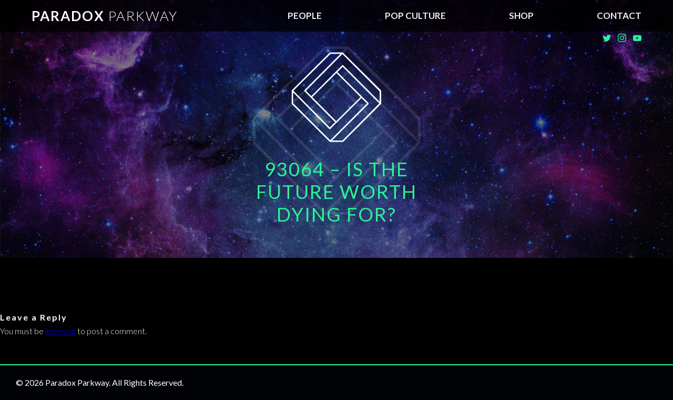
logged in (60, 331)
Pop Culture (415, 15)
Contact (619, 15)
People (305, 15)
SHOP (521, 15)
